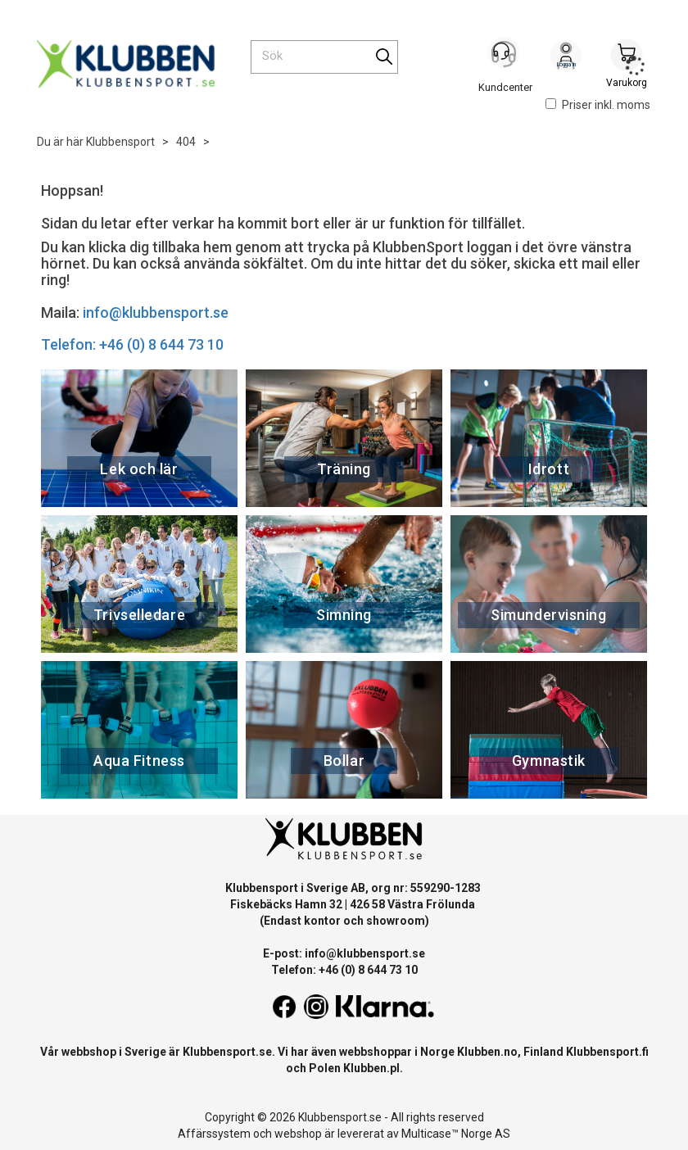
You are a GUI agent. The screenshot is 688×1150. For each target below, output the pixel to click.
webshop (298, 1133)
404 (186, 141)
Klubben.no (487, 1051)
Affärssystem (214, 1133)
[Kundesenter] (505, 56)
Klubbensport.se (227, 1051)
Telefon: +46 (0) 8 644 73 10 (132, 344)
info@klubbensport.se (156, 312)
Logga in (565, 58)
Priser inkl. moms (597, 104)
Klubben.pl (371, 1068)
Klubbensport (120, 141)
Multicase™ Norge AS (455, 1133)
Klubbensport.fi (607, 1051)
